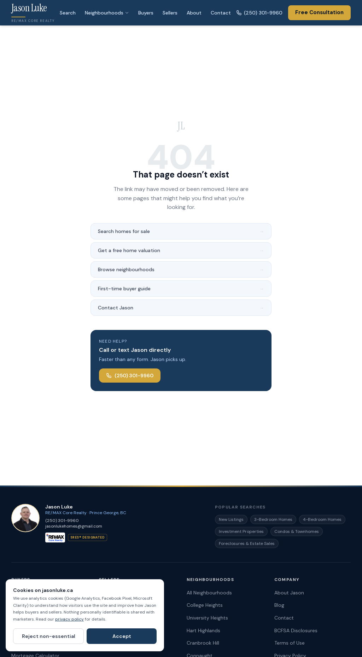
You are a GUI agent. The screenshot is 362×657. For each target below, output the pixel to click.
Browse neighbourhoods (181, 269)
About (194, 13)
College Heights (205, 605)
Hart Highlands (203, 630)
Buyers (145, 13)
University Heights (207, 618)
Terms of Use (289, 643)
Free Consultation (319, 12)
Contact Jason (181, 307)
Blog (279, 605)
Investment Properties (241, 531)
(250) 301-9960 (259, 13)
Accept (121, 636)
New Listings (231, 519)
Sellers (170, 13)
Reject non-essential (48, 636)
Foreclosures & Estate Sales (247, 543)
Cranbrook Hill (203, 643)
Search (68, 13)
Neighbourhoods (107, 13)
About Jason (289, 592)
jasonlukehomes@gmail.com (73, 526)
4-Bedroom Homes (322, 519)
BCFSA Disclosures (295, 630)
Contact (221, 13)
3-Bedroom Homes (273, 519)
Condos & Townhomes (296, 531)
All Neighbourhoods (209, 592)
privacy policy (69, 619)
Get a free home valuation (181, 250)
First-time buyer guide (181, 288)
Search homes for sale (181, 231)
